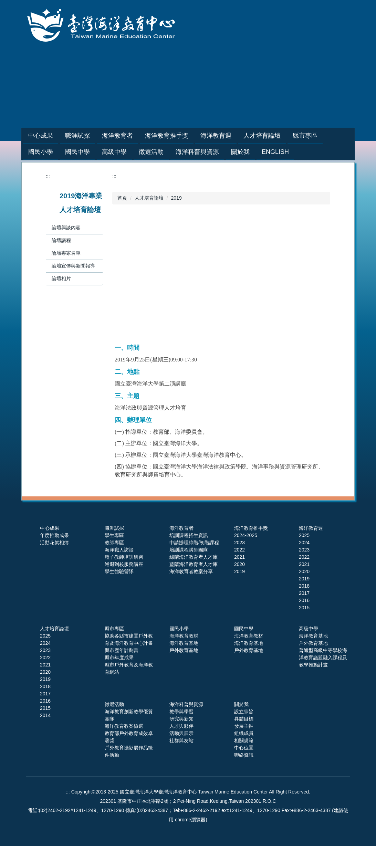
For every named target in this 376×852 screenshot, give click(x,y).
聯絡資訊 (243, 755)
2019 (176, 198)
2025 (304, 535)
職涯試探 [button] (94, 135)
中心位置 (243, 747)
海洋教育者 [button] (134, 135)
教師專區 (114, 542)
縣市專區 (114, 628)
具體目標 (243, 719)
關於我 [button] (240, 151)
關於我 (241, 704)
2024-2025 (245, 535)
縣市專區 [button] (322, 135)
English (275, 151)
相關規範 (243, 740)
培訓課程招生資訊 (188, 535)
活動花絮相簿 (54, 542)
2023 (239, 542)
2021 (239, 557)
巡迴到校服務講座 (124, 564)
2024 (304, 542)
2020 (239, 564)
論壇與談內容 (66, 227)
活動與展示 (181, 733)
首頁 (122, 198)
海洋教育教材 (183, 636)
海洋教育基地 (183, 643)
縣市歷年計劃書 (121, 650)
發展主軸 (243, 726)
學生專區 (114, 535)
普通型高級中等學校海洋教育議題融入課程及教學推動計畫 (323, 657)
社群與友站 (181, 740)
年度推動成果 (54, 535)
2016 (304, 600)
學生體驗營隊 (119, 571)
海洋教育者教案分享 (191, 571)
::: (30, 135)
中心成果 (49, 528)
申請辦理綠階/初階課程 (194, 542)
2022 (239, 550)
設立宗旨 (243, 711)
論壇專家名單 (66, 253)
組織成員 (243, 733)
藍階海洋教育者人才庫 (193, 564)
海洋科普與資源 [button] (197, 151)
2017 (304, 593)
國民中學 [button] (77, 151)
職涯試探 (114, 528)
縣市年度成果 (119, 657)
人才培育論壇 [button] (279, 135)
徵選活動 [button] (151, 151)
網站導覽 (243, 98)
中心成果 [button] (57, 135)
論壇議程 (61, 240)
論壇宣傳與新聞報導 (73, 266)
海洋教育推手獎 (251, 528)
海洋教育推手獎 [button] (184, 135)
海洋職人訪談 (119, 550)
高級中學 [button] (114, 151)
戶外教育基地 (183, 650)
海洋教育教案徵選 (124, 726)
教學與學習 (181, 711)
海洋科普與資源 (186, 704)
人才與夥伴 (181, 726)
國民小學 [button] (40, 151)
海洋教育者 (181, 528)
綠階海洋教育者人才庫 (193, 557)
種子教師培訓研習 (124, 557)
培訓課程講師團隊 (188, 550)
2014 (45, 715)
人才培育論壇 (149, 198)
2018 (304, 586)
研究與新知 (181, 719)
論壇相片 (61, 278)
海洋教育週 (311, 528)
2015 (304, 607)
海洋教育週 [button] (233, 135)
